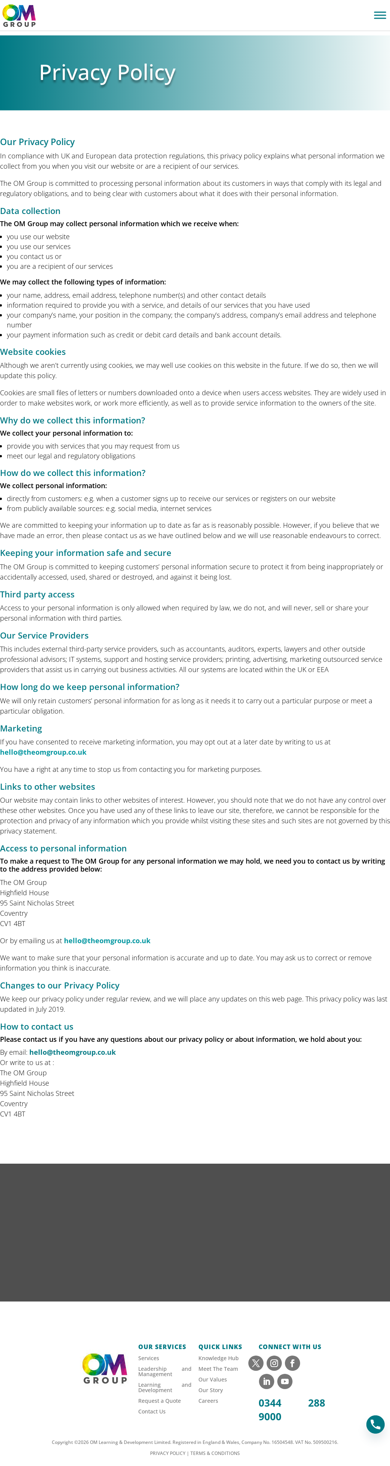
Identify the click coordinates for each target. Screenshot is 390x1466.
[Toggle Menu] (380, 15)
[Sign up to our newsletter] (195, 1244)
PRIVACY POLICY (167, 1453)
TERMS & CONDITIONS (215, 1453)
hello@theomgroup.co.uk (43, 752)
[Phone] (375, 1424)
